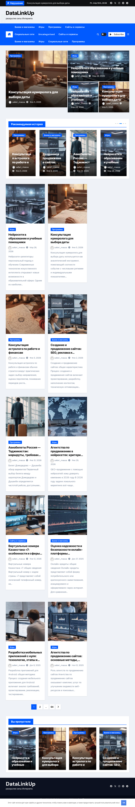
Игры (41, 27)
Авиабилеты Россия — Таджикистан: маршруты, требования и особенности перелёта (25, 455)
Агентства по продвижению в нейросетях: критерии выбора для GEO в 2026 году (67, 455)
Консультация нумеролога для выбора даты (21, 162)
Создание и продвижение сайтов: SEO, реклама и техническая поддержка (66, 353)
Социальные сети (24, 34)
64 (52, 707)
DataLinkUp (20, 13)
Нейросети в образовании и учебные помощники (25, 238)
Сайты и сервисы (75, 27)
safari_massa (17, 107)
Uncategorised (46, 34)
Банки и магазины (25, 27)
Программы (54, 27)
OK (124, 803)
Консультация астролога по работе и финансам (51, 162)
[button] (128, 34)
